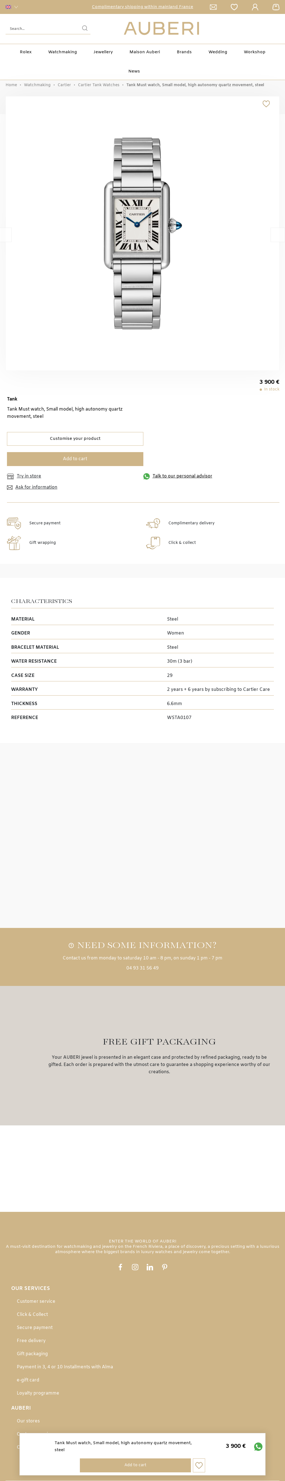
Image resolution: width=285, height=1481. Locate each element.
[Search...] (39, 29)
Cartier (64, 85)
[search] (85, 28)
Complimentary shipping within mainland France (142, 7)
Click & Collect (32, 1315)
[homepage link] (161, 29)
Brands (184, 52)
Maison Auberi (144, 52)
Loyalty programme (38, 1393)
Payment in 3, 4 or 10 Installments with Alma (65, 1367)
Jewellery (103, 52)
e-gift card (28, 1380)
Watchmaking (37, 85)
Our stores (28, 1421)
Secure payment (35, 1328)
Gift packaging (32, 1354)
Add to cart (75, 459)
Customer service (36, 1301)
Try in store (24, 476)
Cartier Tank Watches (98, 85)
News (134, 71)
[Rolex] (278, 29)
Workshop (255, 52)
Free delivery (31, 1341)
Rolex (25, 52)
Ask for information (32, 487)
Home (11, 85)
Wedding (217, 52)
